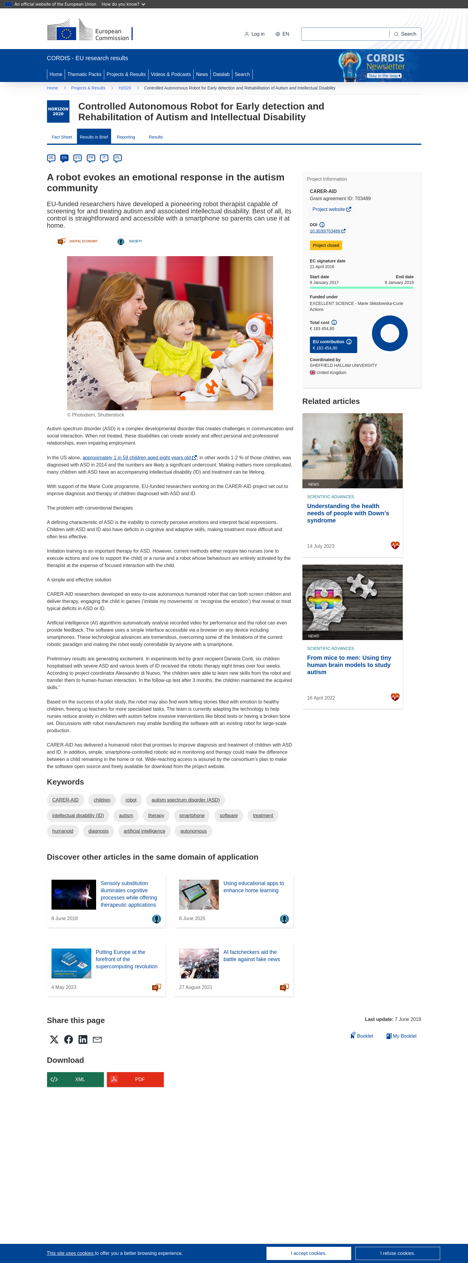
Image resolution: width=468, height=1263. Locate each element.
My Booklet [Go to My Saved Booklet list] (402, 1036)
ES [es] (77, 158)
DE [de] (51, 158)
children (102, 800)
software (229, 815)
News (202, 74)
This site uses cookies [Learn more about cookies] (71, 1253)
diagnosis (98, 831)
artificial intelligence (144, 831)
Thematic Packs (84, 74)
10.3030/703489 (325, 231)
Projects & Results (126, 74)
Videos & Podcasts (171, 74)
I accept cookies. (308, 1253)
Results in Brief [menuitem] (94, 137)
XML (80, 1079)
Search (242, 74)
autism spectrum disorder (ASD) (186, 800)
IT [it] (104, 158)
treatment (263, 815)
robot (130, 800)
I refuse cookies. (397, 1253)
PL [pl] (117, 158)
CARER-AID (65, 800)
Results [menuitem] (156, 137)
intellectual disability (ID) (78, 815)
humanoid (62, 831)
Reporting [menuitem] (126, 137)
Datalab (221, 74)
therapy (156, 815)
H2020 (125, 88)
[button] (282, 34)
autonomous (193, 831)
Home (56, 74)
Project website (329, 210)
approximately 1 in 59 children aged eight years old (138, 457)
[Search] (405, 34)
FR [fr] (91, 158)
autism (126, 815)
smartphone (192, 815)
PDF (140, 1079)
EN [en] (64, 158)
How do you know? (124, 4)
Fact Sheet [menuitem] (62, 137)
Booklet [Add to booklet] (362, 1035)
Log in (254, 34)
